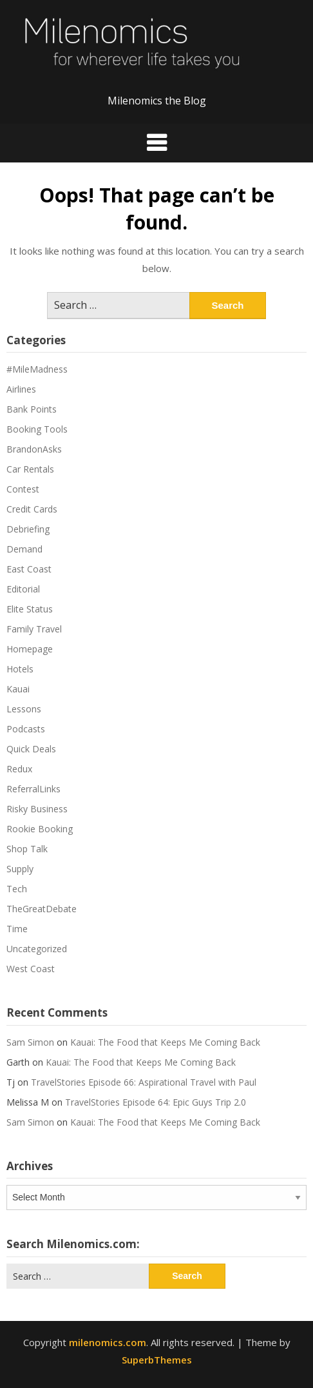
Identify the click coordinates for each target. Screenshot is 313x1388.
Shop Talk (27, 849)
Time (17, 929)
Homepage (29, 649)
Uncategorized (36, 949)
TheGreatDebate (41, 909)
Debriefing (28, 529)
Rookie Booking (39, 829)
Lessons (23, 709)
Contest (22, 489)
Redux (19, 769)
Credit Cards (31, 509)
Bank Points (31, 409)
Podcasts (25, 729)
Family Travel (34, 629)
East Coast (29, 569)
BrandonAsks (34, 449)
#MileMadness (37, 369)
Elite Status (29, 609)
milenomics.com (107, 1342)
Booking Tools (37, 429)
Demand (24, 549)
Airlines (21, 389)
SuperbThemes (157, 1359)
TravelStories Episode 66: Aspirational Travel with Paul (143, 1082)
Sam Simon (30, 1042)
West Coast (30, 969)
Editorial (23, 589)
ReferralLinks (33, 789)
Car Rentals (30, 469)
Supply (19, 869)
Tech (16, 889)
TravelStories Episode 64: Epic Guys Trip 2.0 (155, 1102)
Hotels (19, 669)
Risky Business (37, 809)
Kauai (18, 689)
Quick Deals (31, 749)
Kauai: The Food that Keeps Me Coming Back (165, 1042)
